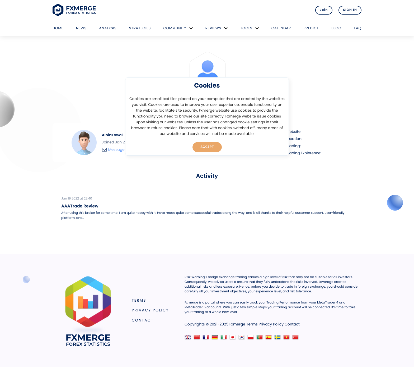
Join (324, 10)
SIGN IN (350, 10)
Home (58, 28)
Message (113, 149)
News (81, 28)
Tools (246, 28)
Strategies (140, 28)
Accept (207, 147)
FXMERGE (75, 10)
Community (174, 28)
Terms (139, 300)
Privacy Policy (150, 310)
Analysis (107, 28)
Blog (336, 28)
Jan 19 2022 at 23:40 (76, 199)
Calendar (281, 28)
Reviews (213, 28)
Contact (143, 320)
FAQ (357, 28)
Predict (311, 28)
